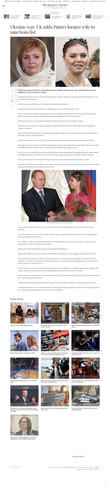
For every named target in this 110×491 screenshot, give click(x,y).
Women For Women (82, 469)
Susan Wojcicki (51, 1)
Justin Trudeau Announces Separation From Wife (22, 353)
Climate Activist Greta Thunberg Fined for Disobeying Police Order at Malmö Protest (54, 381)
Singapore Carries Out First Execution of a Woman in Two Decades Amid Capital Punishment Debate (54, 353)
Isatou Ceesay (101, 1)
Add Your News (54, 13)
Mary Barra (59, 1)
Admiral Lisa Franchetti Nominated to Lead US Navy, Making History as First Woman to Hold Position (23, 438)
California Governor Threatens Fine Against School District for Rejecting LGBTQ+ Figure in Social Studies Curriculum (24, 410)
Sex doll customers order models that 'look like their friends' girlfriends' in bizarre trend (98, 17)
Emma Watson (84, 1)
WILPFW (90, 469)
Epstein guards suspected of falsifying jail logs (56, 17)
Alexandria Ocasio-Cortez (39, 1)
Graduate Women (94, 467)
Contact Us (51, 467)
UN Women (59, 467)
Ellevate (80, 467)
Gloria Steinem (93, 1)
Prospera (96, 469)
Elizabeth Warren (27, 1)
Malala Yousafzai (76, 1)
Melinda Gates (8, 1)
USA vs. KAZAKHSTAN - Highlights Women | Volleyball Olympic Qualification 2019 (16, 17)
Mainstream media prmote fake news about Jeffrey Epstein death (77, 17)
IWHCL (86, 467)
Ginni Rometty (66, 1)
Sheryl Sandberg (17, 1)
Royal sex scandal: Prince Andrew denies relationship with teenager (36, 17)
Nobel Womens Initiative (70, 467)
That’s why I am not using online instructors (21, 325)
